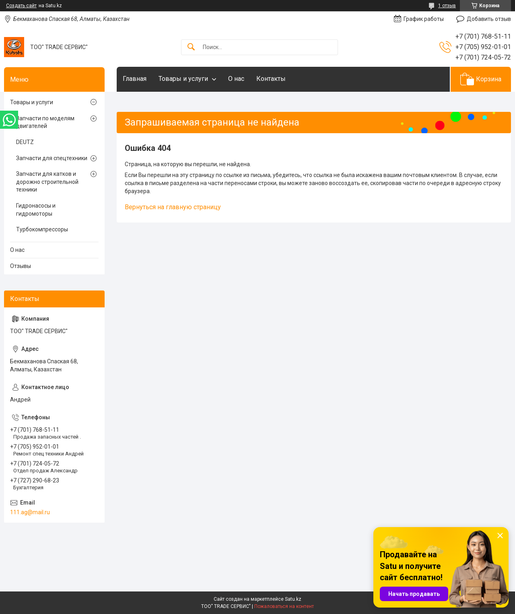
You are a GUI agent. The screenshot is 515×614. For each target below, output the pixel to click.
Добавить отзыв (489, 19)
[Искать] (191, 47)
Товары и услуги (183, 78)
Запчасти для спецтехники (51, 158)
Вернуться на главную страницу (173, 207)
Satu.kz (293, 599)
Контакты (271, 78)
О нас (236, 78)
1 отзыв (447, 5)
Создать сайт (21, 5)
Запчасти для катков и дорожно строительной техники (47, 182)
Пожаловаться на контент (284, 606)
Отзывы (20, 266)
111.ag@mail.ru (30, 512)
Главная (134, 78)
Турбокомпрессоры (42, 229)
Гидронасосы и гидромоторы (36, 209)
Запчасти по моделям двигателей (45, 122)
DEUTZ (25, 142)
